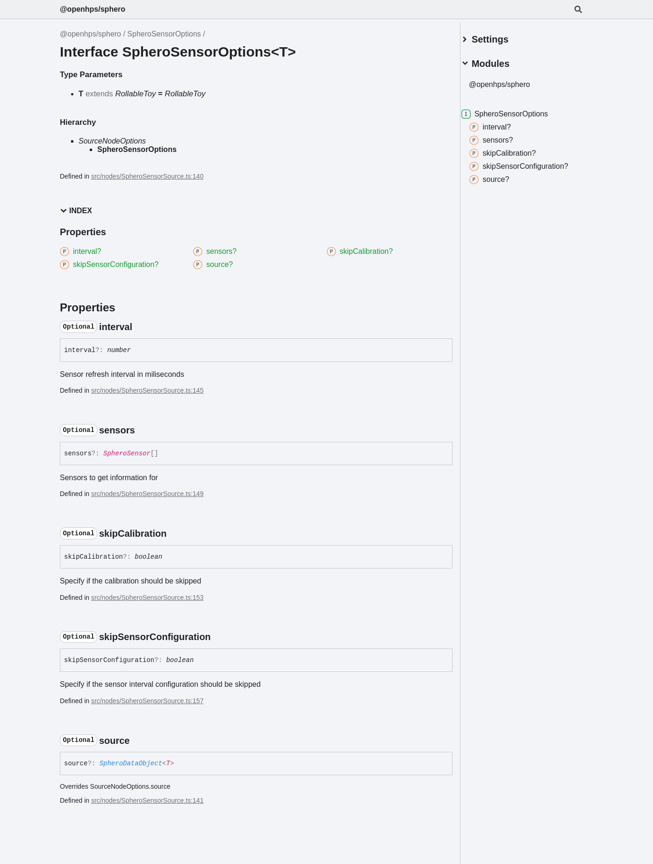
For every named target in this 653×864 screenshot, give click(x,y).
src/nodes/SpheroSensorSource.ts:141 (147, 800)
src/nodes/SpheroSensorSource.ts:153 (147, 597)
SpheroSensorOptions (164, 34)
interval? (501, 123)
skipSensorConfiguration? (530, 162)
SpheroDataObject (131, 763)
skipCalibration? (514, 149)
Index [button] (76, 211)
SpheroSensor (127, 453)
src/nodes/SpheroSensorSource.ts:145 (147, 390)
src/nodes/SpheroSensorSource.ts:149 (147, 493)
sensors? (502, 136)
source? (500, 175)
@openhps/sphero (92, 9)
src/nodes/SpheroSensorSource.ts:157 (147, 701)
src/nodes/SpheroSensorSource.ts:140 (147, 176)
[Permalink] (140, 326)
